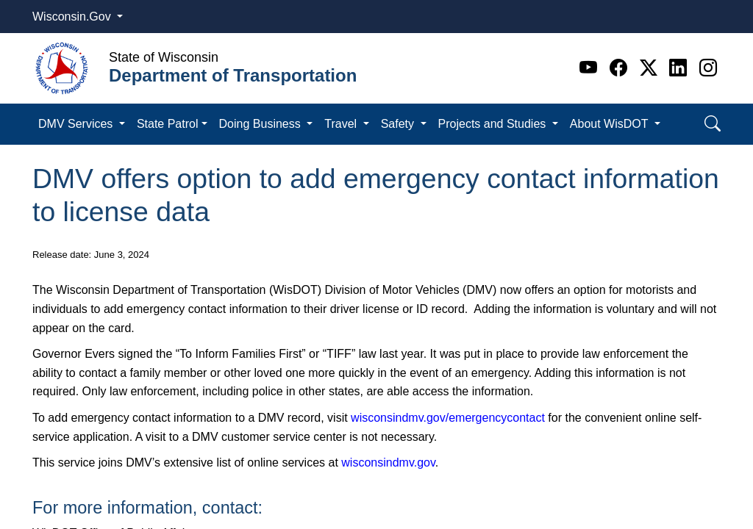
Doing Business (261, 124)
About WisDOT (611, 124)
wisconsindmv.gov (388, 462)
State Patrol (168, 124)
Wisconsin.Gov (73, 16)
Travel (342, 124)
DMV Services (77, 124)
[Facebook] (621, 68)
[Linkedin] (680, 68)
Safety (399, 124)
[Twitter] (651, 68)
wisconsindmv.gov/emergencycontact (448, 417)
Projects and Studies (493, 124)
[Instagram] (708, 68)
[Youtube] (590, 68)
